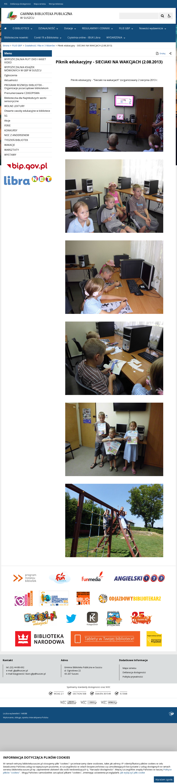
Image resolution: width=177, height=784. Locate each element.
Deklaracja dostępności (20, 4)
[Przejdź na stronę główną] (5, 28)
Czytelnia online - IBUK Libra (84, 37)
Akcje (7, 181)
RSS (5, 4)
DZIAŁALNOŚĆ (48, 28)
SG (5, 177)
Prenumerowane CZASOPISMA (22, 154)
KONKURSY (10, 191)
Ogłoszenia (10, 136)
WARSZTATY (11, 211)
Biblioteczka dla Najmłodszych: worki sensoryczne (25, 160)
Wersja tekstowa (56, 4)
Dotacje (70, 28)
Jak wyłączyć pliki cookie (132, 772)
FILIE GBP (126, 28)
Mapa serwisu (40, 4)
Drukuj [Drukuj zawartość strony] (160, 114)
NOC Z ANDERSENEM (16, 196)
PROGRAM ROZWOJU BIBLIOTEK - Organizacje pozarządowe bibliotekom (26, 148)
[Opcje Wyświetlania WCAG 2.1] (169, 16)
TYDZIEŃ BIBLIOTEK (16, 201)
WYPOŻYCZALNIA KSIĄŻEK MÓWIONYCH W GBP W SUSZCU (22, 130)
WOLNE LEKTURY (14, 167)
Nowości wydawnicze (152, 28)
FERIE (7, 186)
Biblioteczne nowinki (16, 37)
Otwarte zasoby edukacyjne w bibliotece (27, 172)
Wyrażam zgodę (163, 779)
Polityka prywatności (132, 737)
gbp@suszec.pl (20, 731)
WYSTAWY (10, 216)
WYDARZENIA (115, 37)
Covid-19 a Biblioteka (47, 37)
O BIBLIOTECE (22, 28)
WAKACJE (9, 206)
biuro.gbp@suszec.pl (36, 734)
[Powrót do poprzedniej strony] (170, 115)
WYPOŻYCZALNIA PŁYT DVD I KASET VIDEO (25, 122)
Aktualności (11, 141)
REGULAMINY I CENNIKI (97, 28)
